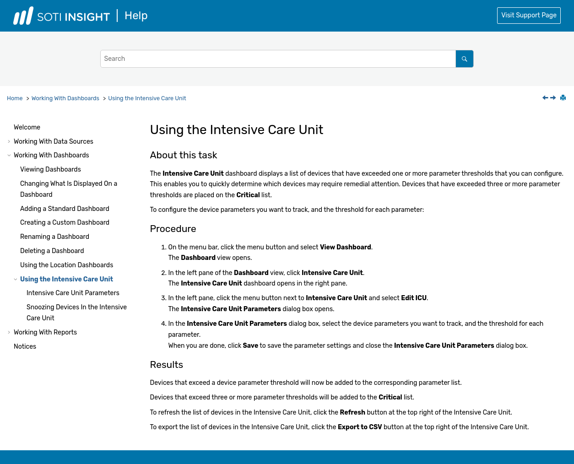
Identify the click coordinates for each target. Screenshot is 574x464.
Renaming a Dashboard (54, 237)
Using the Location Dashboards (66, 265)
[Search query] (286, 59)
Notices (25, 347)
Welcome (27, 127)
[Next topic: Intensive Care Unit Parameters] (554, 99)
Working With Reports (45, 332)
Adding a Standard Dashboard (64, 209)
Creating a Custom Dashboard (64, 223)
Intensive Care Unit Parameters (73, 293)
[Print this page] (564, 98)
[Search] (464, 59)
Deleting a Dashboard (52, 251)
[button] (10, 127)
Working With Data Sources (53, 142)
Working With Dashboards (65, 98)
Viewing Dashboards (50, 169)
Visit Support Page (529, 15)
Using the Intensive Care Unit (147, 98)
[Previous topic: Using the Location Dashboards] (546, 99)
